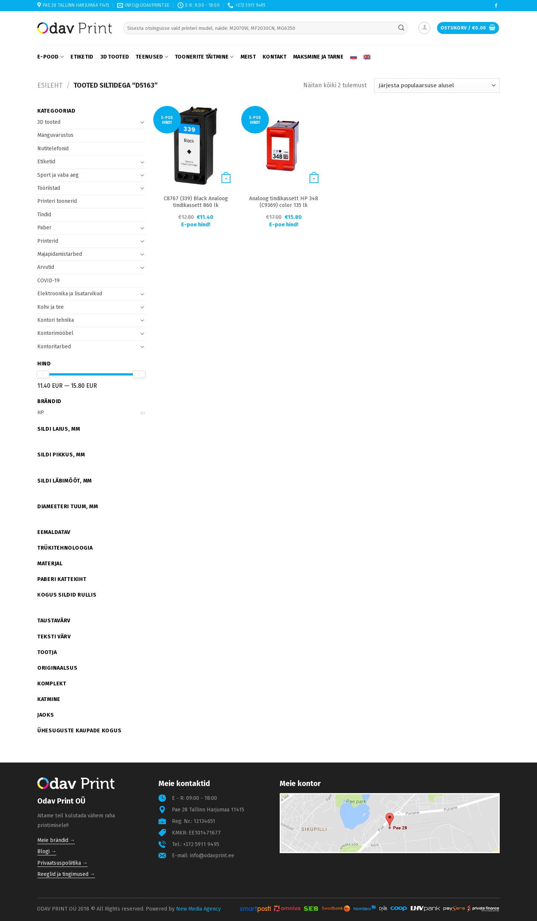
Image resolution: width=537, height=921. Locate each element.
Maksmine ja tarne (318, 57)
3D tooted (114, 57)
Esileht (50, 85)
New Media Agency (198, 909)
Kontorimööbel (55, 333)
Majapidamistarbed (59, 254)
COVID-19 (48, 280)
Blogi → (46, 851)
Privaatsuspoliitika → (62, 863)
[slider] (43, 374)
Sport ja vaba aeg (58, 175)
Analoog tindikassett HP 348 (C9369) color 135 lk (283, 201)
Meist (248, 57)
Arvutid (45, 267)
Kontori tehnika (55, 320)
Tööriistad (48, 188)
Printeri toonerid (57, 201)
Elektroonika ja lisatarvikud (69, 293)
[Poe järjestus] (437, 85)
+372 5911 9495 (201, 844)
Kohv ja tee (50, 307)
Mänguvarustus (55, 135)
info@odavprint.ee (212, 855)
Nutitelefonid (53, 148)
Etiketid (81, 57)
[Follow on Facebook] (496, 6)
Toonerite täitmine (204, 56)
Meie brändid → (56, 840)
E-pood (50, 56)
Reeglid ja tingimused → (66, 874)
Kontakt (274, 57)
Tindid (44, 214)
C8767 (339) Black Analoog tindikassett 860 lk (196, 201)
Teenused (152, 56)
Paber (44, 227)
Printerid (47, 241)
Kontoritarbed (54, 346)
